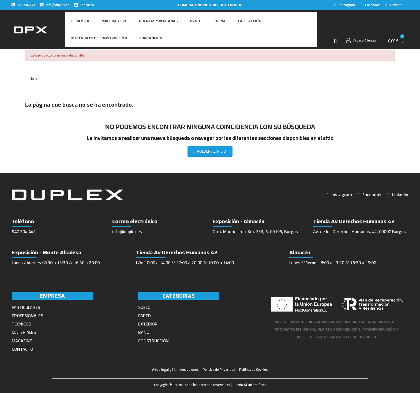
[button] (335, 39)
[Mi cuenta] (361, 38)
